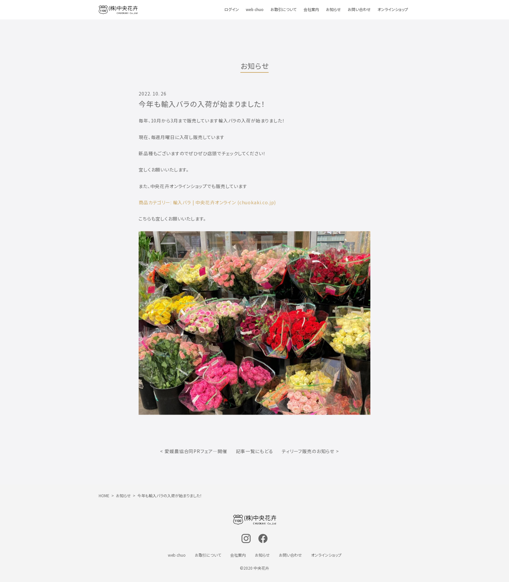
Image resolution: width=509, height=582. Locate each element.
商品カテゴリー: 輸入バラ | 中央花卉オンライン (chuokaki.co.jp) (207, 202)
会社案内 (311, 9)
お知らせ (333, 9)
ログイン (231, 9)
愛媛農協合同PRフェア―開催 (196, 451)
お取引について (283, 9)
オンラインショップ (393, 9)
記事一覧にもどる (254, 451)
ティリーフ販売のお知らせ (308, 451)
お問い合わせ (359, 9)
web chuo (255, 9)
